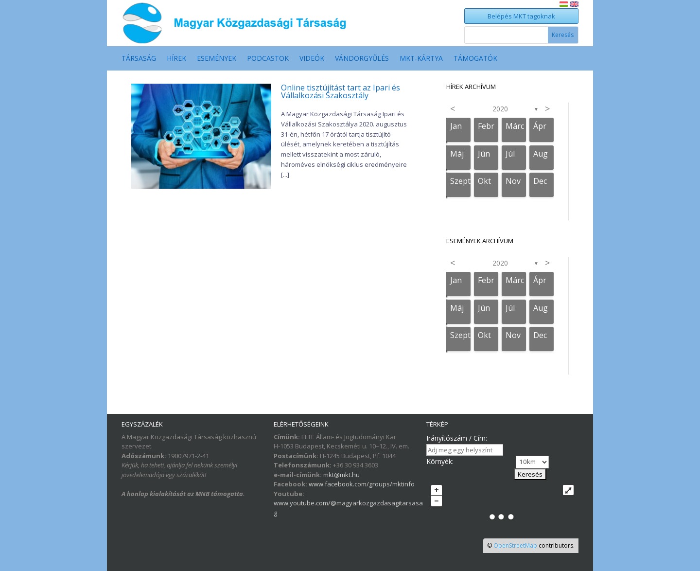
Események (216, 59)
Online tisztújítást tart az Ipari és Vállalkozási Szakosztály (340, 91)
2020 (500, 108)
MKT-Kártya (421, 59)
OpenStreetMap (515, 545)
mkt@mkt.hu (341, 474)
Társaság (139, 59)
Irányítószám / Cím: (456, 438)
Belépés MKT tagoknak (521, 16)
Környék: (440, 461)
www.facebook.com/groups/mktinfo (362, 484)
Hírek (176, 59)
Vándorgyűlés (362, 59)
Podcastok (268, 59)
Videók (311, 59)
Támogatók (475, 59)
